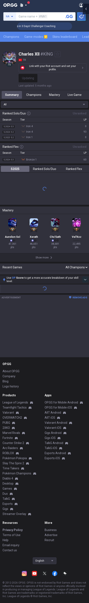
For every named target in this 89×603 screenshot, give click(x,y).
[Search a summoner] (69, 16)
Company (9, 376)
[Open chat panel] (86, 76)
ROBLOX (8, 453)
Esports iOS (52, 458)
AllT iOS (50, 417)
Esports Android (55, 453)
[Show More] (23, 5)
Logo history (11, 386)
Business (51, 530)
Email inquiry (11, 545)
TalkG (6, 498)
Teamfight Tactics (15, 407)
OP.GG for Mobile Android (61, 402)
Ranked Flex (74, 169)
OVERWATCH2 (12, 417)
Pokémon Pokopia (15, 458)
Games (7, 488)
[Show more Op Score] (85, 279)
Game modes (35, 37)
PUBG (6, 422)
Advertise (51, 535)
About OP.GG (11, 371)
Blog (5, 381)
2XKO (6, 427)
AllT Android (53, 412)
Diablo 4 (8, 478)
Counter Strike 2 (13, 443)
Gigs (5, 509)
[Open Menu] (81, 5)
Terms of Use (12, 535)
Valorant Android (56, 422)
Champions (11, 37)
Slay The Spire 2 (13, 463)
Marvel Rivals (11, 433)
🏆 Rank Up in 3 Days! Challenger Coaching (48, 26)
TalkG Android (54, 443)
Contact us (10, 550)
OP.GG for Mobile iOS (58, 407)
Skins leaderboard (64, 37)
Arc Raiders (10, 448)
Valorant (8, 412)
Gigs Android (53, 433)
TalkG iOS (51, 448)
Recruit (49, 540)
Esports (8, 503)
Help (5, 540)
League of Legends (15, 402)
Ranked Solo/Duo (44, 169)
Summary (12, 94)
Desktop (8, 483)
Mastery (54, 94)
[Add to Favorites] (57, 54)
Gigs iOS (50, 438)
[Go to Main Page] (10, 5)
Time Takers (11, 468)
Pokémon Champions (17, 473)
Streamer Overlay (14, 514)
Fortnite (8, 438)
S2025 (15, 169)
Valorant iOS (53, 427)
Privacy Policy (13, 530)
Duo (5, 493)
